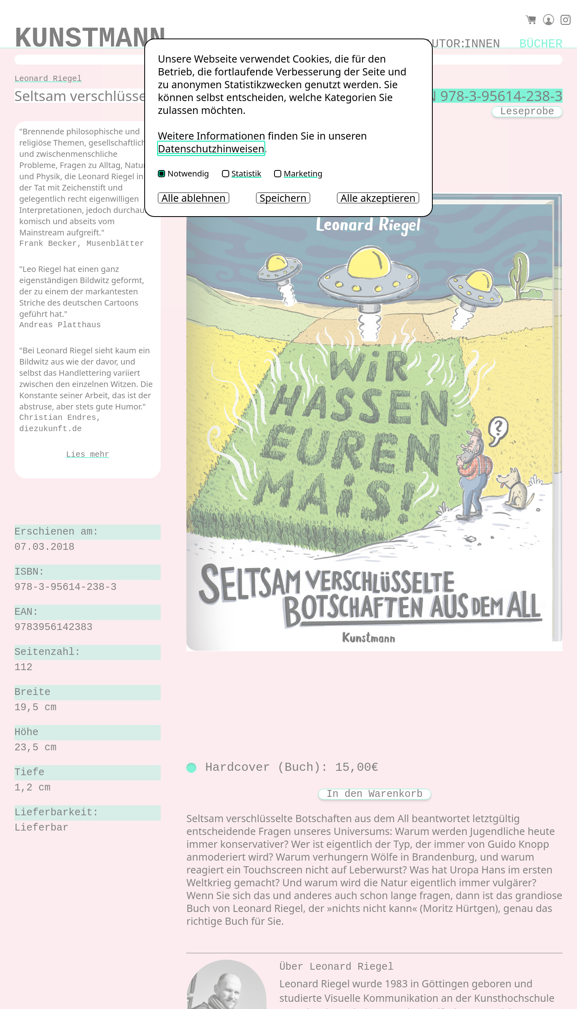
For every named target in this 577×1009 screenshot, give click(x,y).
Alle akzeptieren (378, 197)
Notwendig (183, 173)
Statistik (241, 173)
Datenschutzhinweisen (211, 148)
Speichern (283, 197)
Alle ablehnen (193, 197)
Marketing (298, 173)
